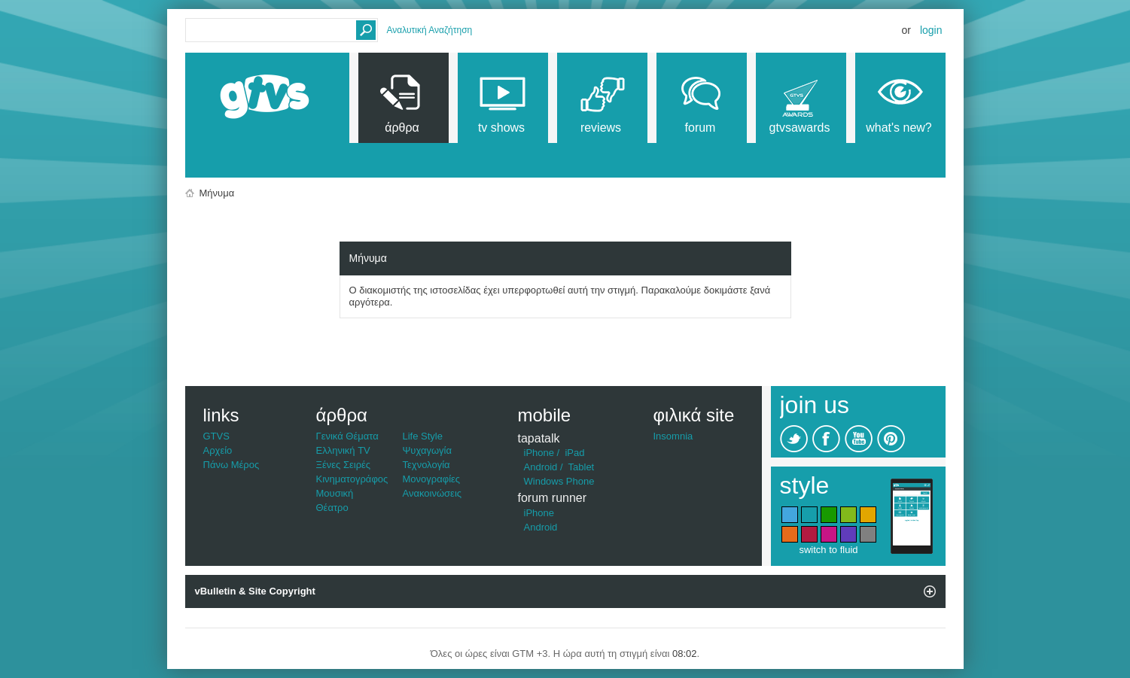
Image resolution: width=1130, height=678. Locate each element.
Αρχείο (218, 450)
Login (931, 30)
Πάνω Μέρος (231, 464)
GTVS (216, 436)
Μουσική (335, 493)
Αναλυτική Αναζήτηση (430, 30)
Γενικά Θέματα (347, 436)
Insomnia (673, 436)
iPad (574, 452)
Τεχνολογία (426, 464)
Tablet (581, 467)
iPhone (539, 452)
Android (541, 467)
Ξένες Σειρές (343, 464)
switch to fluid (828, 549)
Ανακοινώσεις (432, 493)
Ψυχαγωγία (427, 450)
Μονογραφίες (432, 479)
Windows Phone (559, 481)
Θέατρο (332, 507)
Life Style (423, 436)
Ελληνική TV (343, 450)
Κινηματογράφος (352, 479)
